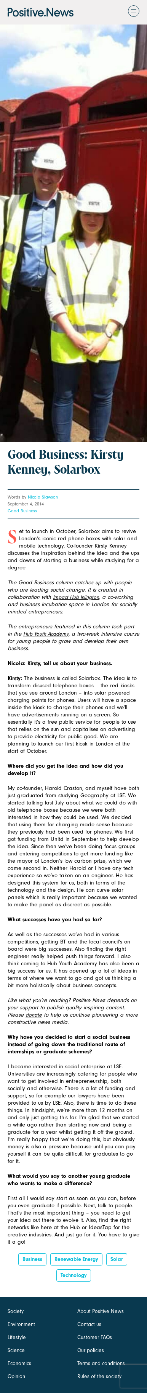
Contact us (89, 1324)
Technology (74, 1275)
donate (34, 1015)
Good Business (22, 510)
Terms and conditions (101, 1363)
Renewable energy (76, 1259)
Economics (19, 1363)
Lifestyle (17, 1337)
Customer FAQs (94, 1337)
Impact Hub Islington (76, 597)
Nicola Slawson (43, 497)
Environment (21, 1324)
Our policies (90, 1350)
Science (16, 1350)
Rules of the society (99, 1376)
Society (16, 1311)
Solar (116, 1259)
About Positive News (100, 1311)
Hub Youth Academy (46, 634)
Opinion (16, 1376)
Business (32, 1259)
